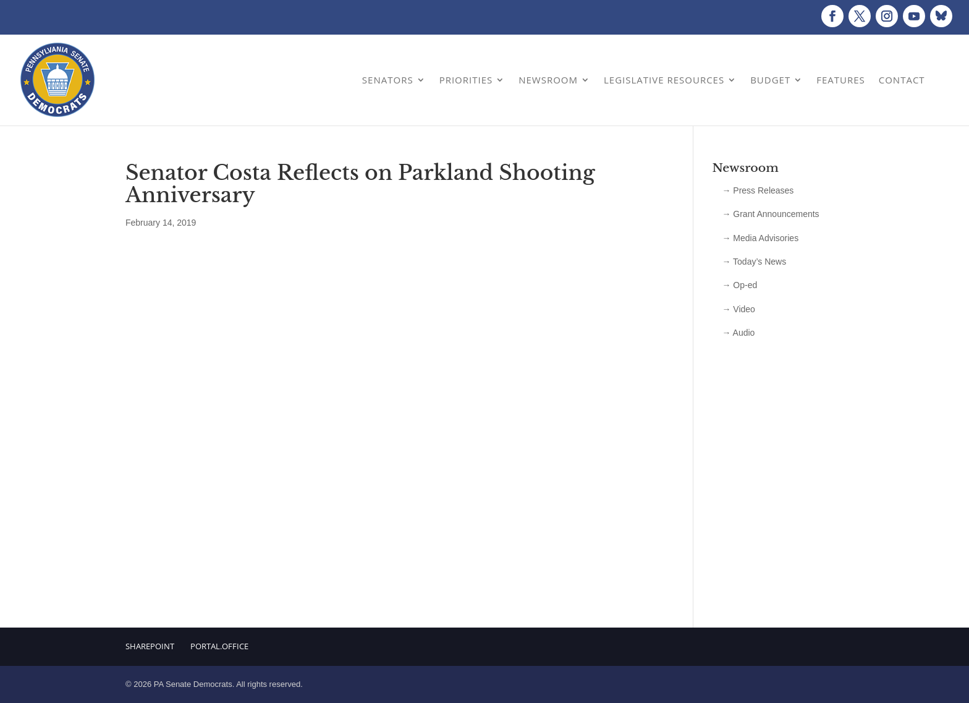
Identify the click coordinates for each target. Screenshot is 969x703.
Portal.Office (219, 646)
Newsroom (548, 80)
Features (840, 80)
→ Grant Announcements (770, 214)
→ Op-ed (739, 285)
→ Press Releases (757, 190)
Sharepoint (149, 646)
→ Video (738, 309)
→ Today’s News (754, 261)
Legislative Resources (664, 80)
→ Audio (738, 333)
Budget (770, 80)
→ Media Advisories (760, 238)
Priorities (466, 80)
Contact (902, 80)
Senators (387, 80)
